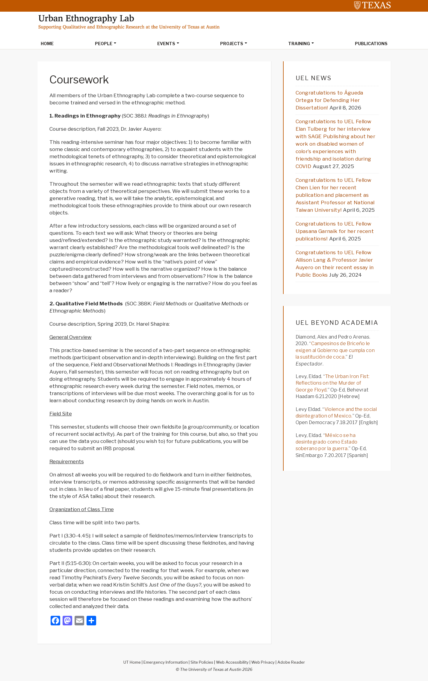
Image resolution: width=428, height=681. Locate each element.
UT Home (132, 662)
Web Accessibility (232, 662)
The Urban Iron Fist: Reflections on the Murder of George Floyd (333, 383)
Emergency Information (165, 662)
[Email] (79, 621)
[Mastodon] (67, 621)
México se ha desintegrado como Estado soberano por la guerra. (327, 442)
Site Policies (201, 662)
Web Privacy (263, 662)
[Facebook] (55, 621)
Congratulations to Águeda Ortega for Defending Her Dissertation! (329, 100)
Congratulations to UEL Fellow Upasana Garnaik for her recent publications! (335, 231)
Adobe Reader (291, 662)
